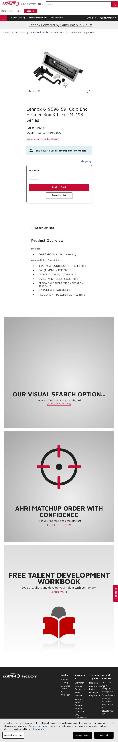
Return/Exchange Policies (95, 687)
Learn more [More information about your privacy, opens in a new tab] (38, 729)
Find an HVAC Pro (79, 710)
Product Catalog (18, 17)
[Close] (113, 724)
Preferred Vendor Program (79, 702)
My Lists (91, 17)
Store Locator (7, 11)
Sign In (30, 10)
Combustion (59, 32)
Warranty (79, 682)
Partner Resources (80, 687)
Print (86, 161)
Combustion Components (81, 32)
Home (5, 32)
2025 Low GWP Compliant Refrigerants (108, 687)
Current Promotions (38, 17)
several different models (72, 150)
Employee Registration (94, 694)
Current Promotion (65, 693)
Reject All (104, 735)
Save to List (59, 195)
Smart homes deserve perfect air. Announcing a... (108, 701)
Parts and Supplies (40, 32)
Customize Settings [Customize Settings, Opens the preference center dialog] (13, 735)
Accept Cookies (83, 735)
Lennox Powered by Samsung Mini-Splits (60, 25)
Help (19, 11)
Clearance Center (65, 687)
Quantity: (34, 170)
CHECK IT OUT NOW (59, 404)
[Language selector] (39, 4)
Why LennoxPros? (80, 716)
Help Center (94, 682)
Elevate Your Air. (108, 712)
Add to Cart (59, 187)
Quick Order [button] (107, 17)
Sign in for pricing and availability (42, 138)
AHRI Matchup (57, 17)
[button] (115, 4)
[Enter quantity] (33, 176)
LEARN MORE (59, 591)
